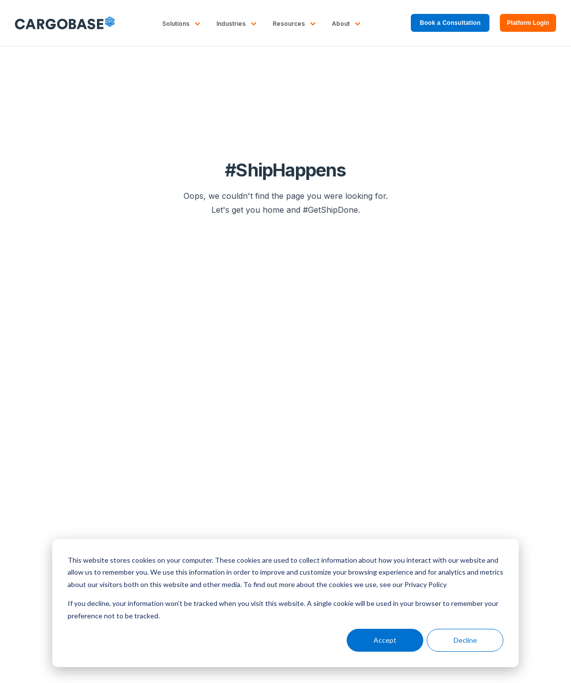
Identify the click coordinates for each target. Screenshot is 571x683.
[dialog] (285, 603)
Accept (385, 640)
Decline (465, 640)
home (273, 210)
